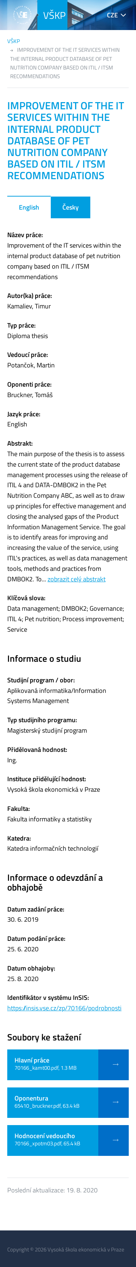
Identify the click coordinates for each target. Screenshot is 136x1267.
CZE (112, 15)
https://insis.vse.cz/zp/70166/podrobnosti (64, 1008)
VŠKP (54, 15)
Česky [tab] (70, 207)
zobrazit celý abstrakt (77, 579)
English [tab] (29, 207)
